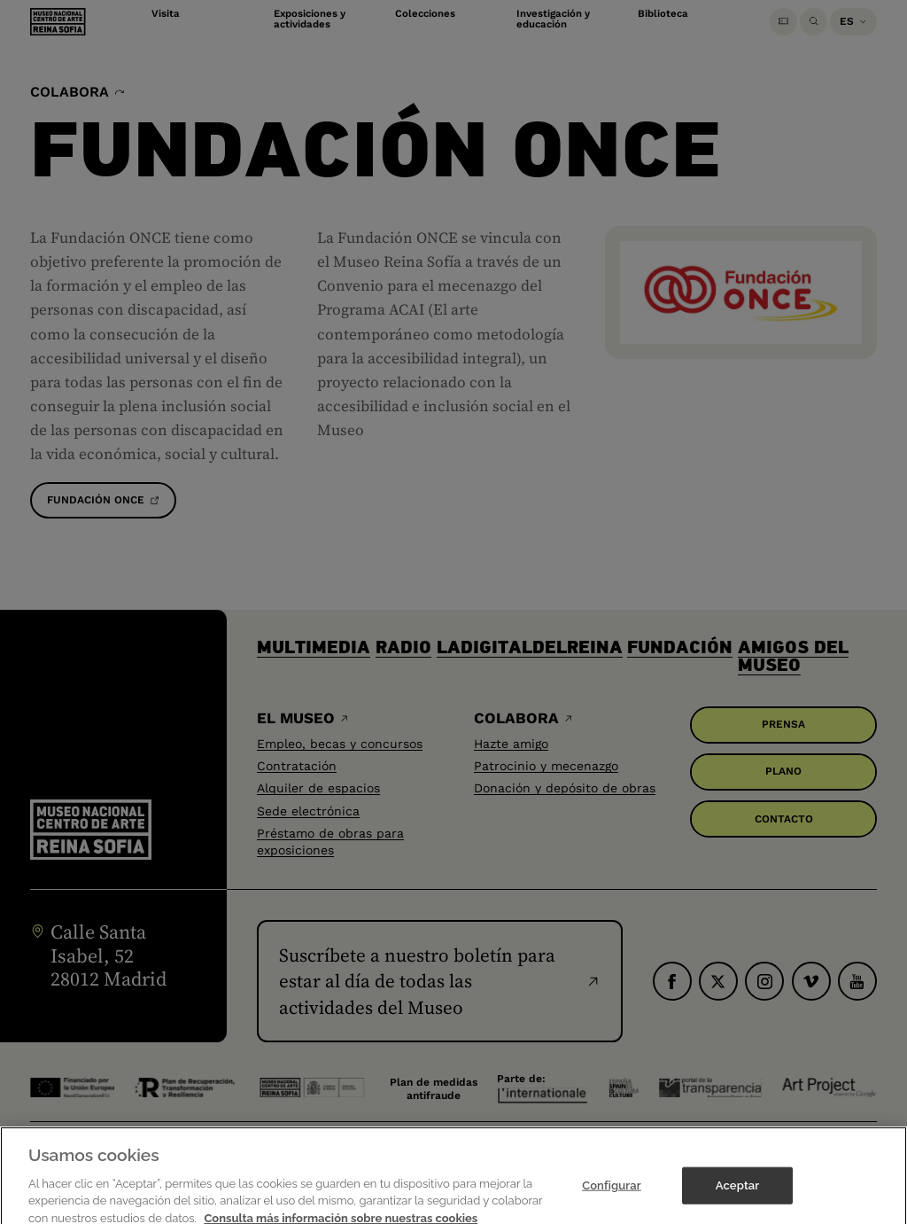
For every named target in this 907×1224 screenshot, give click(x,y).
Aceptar (737, 1199)
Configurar (611, 1199)
